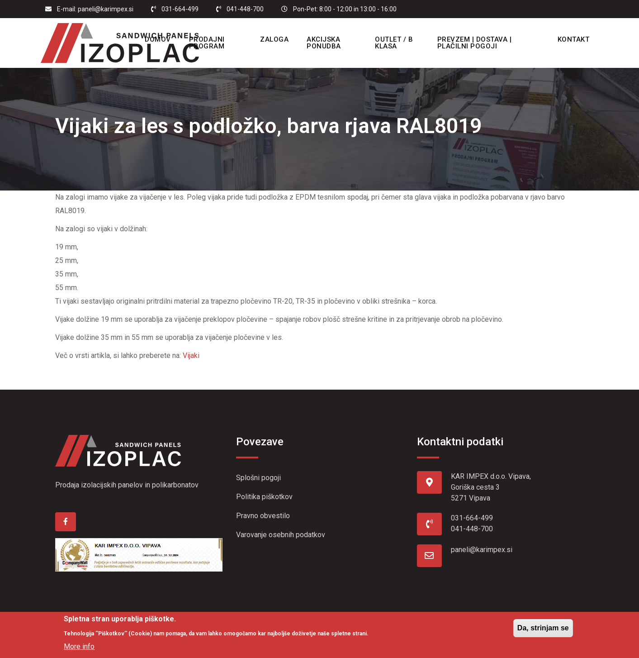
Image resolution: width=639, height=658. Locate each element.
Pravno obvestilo (263, 515)
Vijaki (191, 355)
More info (79, 646)
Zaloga (275, 39)
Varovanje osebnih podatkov (280, 534)
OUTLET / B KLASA (394, 42)
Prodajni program (210, 42)
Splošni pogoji (258, 477)
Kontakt (569, 39)
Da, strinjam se (543, 628)
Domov (161, 39)
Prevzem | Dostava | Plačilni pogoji (472, 42)
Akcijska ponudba (325, 42)
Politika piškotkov (264, 496)
